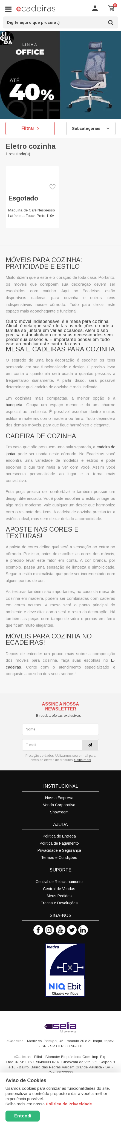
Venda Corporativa (59, 805)
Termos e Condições (59, 857)
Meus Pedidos (59, 896)
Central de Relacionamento (59, 881)
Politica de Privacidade (69, 1104)
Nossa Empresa (59, 798)
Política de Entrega (59, 836)
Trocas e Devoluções (59, 903)
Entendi (22, 1116)
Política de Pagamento (59, 843)
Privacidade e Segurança (59, 850)
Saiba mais (82, 760)
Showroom (59, 812)
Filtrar (30, 128)
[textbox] (60, 22)
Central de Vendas (59, 889)
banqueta (14, 404)
